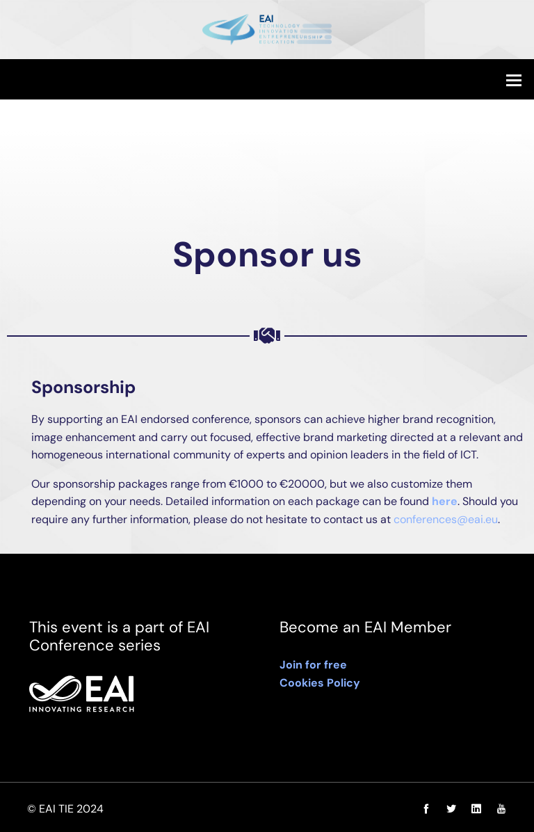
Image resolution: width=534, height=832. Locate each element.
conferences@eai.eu (446, 519)
